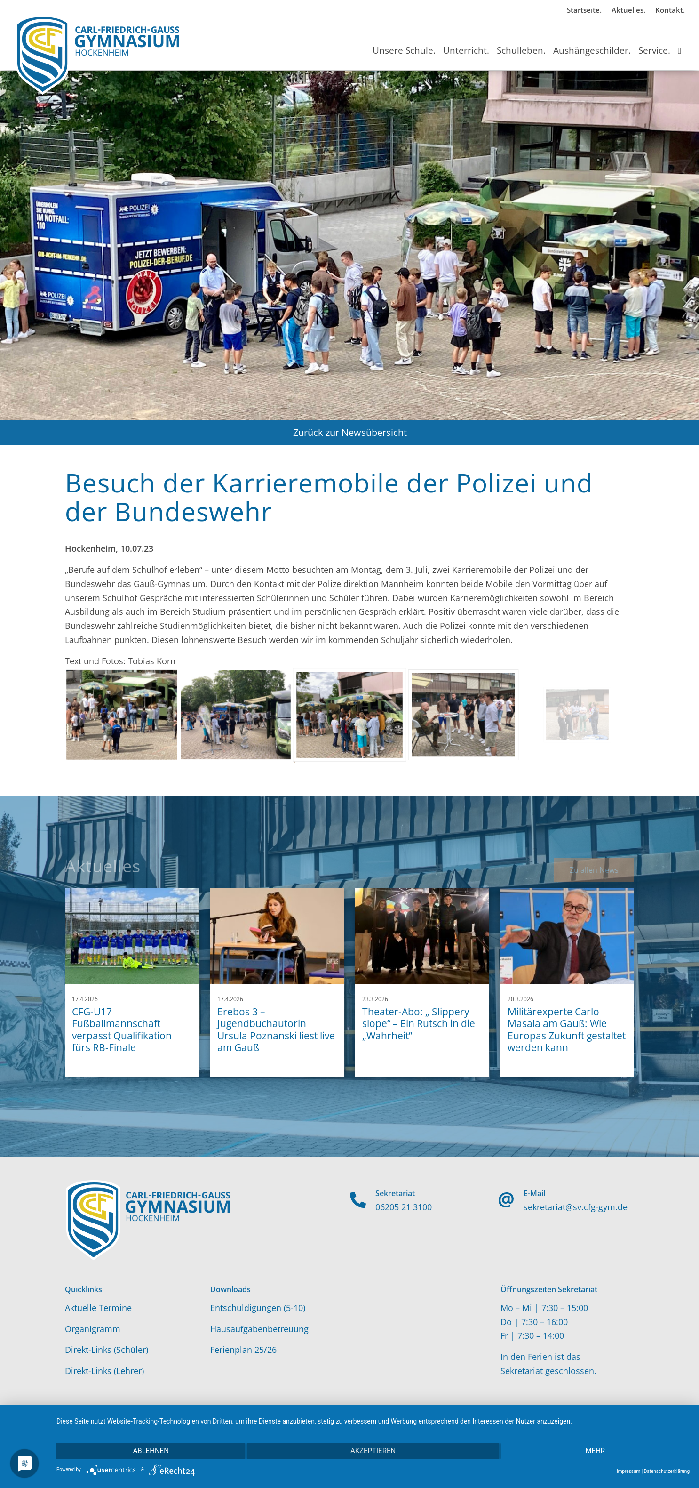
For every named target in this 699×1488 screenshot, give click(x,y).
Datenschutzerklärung (667, 1471)
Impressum (628, 1471)
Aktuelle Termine (98, 1307)
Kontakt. (670, 10)
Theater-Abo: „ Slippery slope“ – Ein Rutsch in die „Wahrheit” (418, 1023)
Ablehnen (151, 1451)
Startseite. (584, 10)
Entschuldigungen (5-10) (257, 1307)
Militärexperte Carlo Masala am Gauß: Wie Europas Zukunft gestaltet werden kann (567, 1029)
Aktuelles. (628, 10)
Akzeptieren (373, 1451)
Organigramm (92, 1329)
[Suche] (679, 42)
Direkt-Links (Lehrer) (104, 1370)
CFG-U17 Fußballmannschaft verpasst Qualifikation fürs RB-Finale (122, 1029)
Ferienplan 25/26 (243, 1349)
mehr (595, 1451)
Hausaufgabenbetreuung (259, 1329)
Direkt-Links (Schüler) (106, 1349)
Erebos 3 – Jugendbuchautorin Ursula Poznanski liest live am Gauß (276, 1029)
